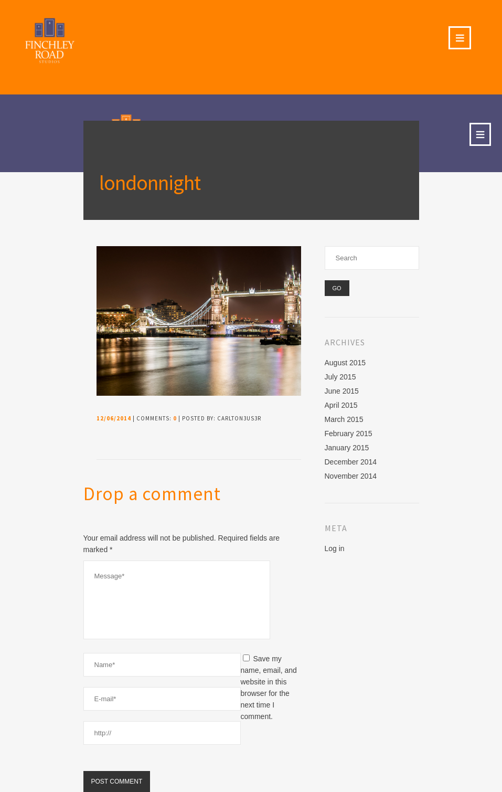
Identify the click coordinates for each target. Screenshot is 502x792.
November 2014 (351, 476)
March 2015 (344, 419)
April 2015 (341, 405)
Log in (335, 548)
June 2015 (342, 391)
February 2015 (348, 433)
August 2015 (345, 362)
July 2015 (340, 377)
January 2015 (347, 447)
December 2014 (351, 462)
